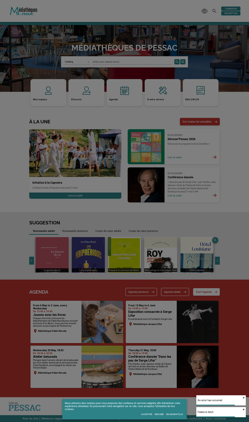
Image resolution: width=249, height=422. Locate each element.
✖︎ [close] (244, 398)
